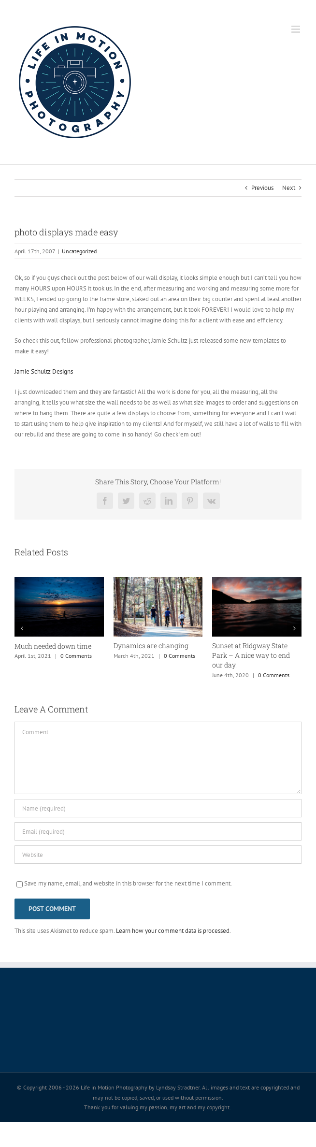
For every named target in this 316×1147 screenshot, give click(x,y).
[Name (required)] (158, 808)
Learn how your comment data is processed (173, 931)
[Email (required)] (158, 831)
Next (288, 188)
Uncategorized (79, 251)
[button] (21, 628)
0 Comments (76, 655)
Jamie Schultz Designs (43, 371)
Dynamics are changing (151, 645)
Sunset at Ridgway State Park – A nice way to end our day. (251, 655)
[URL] (158, 854)
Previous (262, 188)
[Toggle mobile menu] (296, 29)
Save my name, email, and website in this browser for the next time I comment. (128, 883)
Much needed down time (52, 646)
